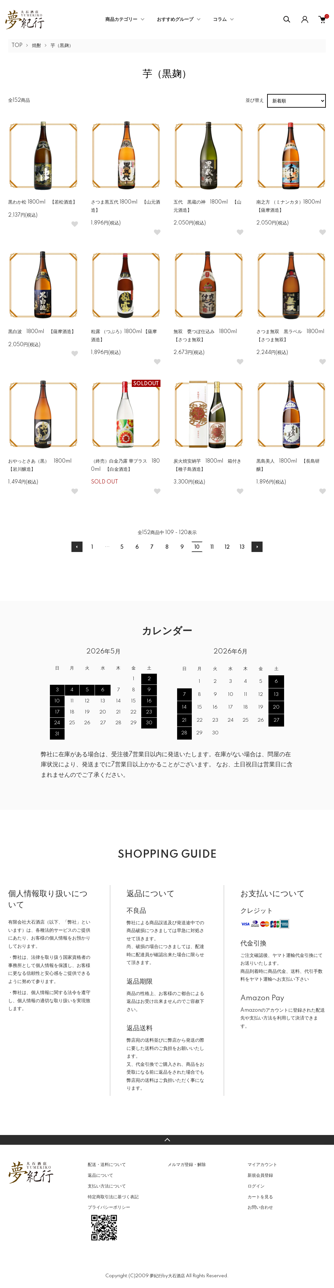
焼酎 (36, 45)
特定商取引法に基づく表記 (113, 1197)
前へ (77, 547)
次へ (257, 547)
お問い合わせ (260, 1207)
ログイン (256, 1186)
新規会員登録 (260, 1175)
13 (242, 547)
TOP (17, 45)
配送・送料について (107, 1164)
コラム (220, 19)
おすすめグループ (175, 19)
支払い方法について (107, 1186)
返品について (100, 1175)
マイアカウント (262, 1164)
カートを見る (260, 1197)
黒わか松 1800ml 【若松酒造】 (42, 202)
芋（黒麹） (62, 45)
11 (212, 547)
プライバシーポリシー (109, 1207)
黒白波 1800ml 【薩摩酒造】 (42, 331)
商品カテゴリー (121, 19)
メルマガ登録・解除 (187, 1164)
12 (227, 547)
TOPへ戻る (167, 1140)
